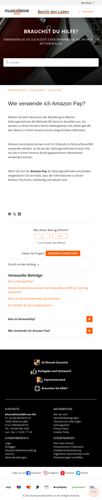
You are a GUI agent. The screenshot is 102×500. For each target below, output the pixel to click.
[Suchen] (51, 62)
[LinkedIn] (19, 214)
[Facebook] (9, 214)
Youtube (67, 472)
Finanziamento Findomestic (69, 446)
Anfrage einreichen (63, 253)
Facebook (33, 472)
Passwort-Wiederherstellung (20, 450)
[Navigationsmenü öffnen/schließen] (79, 11)
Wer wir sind (60, 414)
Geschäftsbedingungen (66, 417)
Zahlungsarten (37, 89)
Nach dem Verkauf (64, 443)
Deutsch (86, 3)
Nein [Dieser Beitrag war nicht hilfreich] (59, 236)
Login (8, 443)
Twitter (82, 472)
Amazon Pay (54, 89)
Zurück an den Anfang (24, 264)
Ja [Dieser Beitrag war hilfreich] (42, 236)
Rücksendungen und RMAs (68, 457)
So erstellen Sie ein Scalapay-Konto (30, 305)
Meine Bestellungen (16, 457)
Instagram (50, 472)
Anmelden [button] (88, 11)
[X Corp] (14, 214)
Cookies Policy (61, 432)
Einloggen (10, 446)
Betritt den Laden (53, 11)
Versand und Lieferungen (67, 421)
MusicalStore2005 (17, 89)
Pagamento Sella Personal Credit (71, 453)
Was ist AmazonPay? (21, 281)
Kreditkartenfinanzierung (67, 450)
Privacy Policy (61, 428)
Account (9, 453)
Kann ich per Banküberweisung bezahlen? (34, 298)
